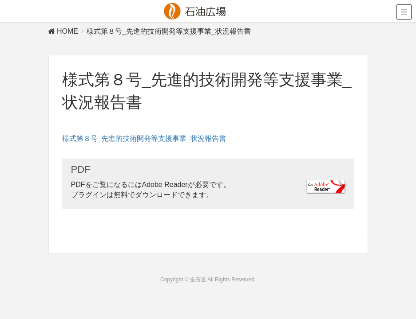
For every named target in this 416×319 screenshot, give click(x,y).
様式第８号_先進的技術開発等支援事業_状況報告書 (144, 138)
